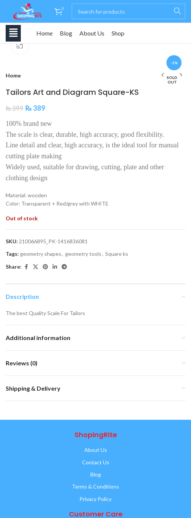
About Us (91, 33)
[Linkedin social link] (54, 267)
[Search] (128, 11)
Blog (66, 33)
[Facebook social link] (26, 267)
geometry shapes (40, 253)
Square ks (116, 253)
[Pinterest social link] (45, 267)
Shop (118, 33)
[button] (13, 33)
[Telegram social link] (64, 267)
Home (44, 33)
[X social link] (35, 267)
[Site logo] (26, 11)
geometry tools (83, 253)
